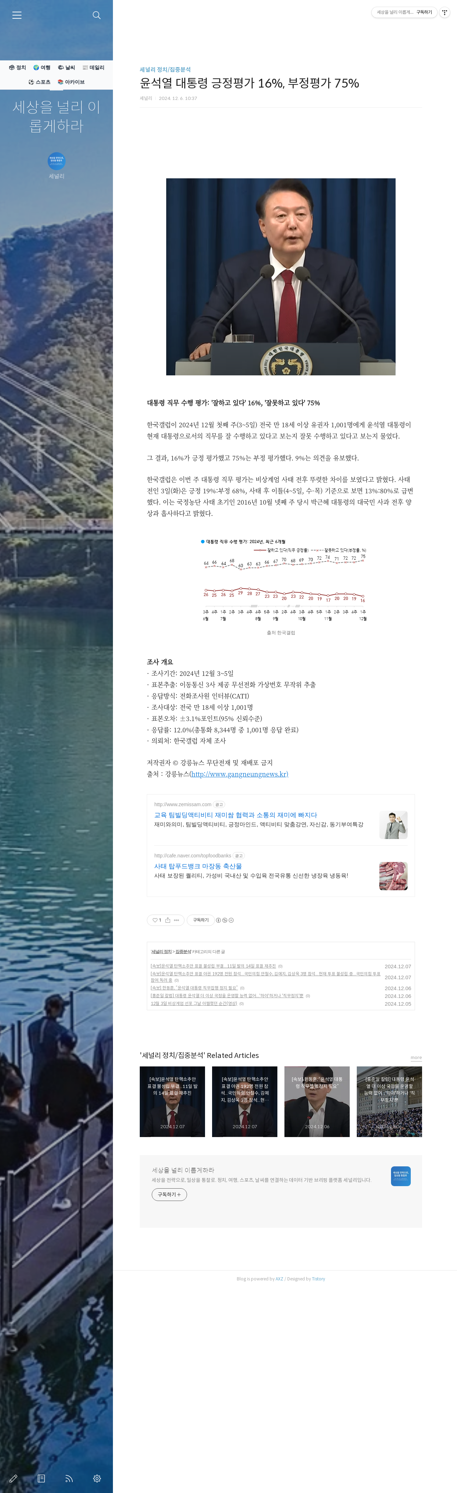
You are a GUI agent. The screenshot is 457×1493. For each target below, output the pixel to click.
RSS (70, 1478)
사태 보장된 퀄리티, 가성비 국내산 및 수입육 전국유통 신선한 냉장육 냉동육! (251, 1073)
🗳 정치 (17, 67)
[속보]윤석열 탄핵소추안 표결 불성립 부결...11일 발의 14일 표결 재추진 (213, 1163)
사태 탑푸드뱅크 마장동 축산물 (198, 1063)
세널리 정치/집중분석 (165, 69)
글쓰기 (14, 1478)
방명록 (42, 1478)
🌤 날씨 (66, 67)
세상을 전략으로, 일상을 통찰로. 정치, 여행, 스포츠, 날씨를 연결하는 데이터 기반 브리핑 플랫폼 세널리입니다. (262, 1378)
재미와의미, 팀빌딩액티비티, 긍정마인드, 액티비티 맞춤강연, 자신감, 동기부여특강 (258, 1022)
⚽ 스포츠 (39, 82)
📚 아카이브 (71, 82)
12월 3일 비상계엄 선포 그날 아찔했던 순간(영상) (194, 1201)
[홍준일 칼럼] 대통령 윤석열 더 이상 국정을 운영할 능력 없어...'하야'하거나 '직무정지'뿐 (227, 1193)
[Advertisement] (281, 181)
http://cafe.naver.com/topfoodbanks (192, 1053)
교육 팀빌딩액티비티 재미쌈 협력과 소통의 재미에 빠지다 (235, 1012)
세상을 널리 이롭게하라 (56, 117)
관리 (98, 1478)
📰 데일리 (93, 67)
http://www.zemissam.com (182, 1002)
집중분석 (183, 1149)
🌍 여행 (41, 67)
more (416, 1255)
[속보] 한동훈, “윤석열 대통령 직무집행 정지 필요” (194, 1185)
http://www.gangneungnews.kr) (239, 872)
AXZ (279, 1476)
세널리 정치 (161, 1149)
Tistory (318, 1476)
